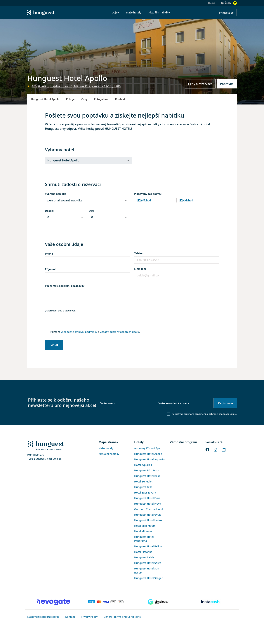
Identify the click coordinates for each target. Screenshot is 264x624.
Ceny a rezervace (200, 84)
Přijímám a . (94, 332)
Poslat (53, 345)
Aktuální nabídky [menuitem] (159, 12)
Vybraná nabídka (55, 194)
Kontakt (120, 99)
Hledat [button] (211, 3)
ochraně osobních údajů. (223, 414)
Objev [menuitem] (115, 12)
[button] (176, 200)
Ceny (84, 99)
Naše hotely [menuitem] (133, 12)
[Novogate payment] (53, 602)
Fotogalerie (101, 99)
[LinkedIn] (223, 449)
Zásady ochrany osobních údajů (119, 332)
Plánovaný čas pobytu (147, 194)
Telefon (138, 253)
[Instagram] (215, 449)
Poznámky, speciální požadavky (64, 285)
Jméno (49, 253)
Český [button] (228, 2)
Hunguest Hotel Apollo (45, 99)
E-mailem (140, 269)
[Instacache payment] (210, 602)
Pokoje (70, 99)
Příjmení (50, 269)
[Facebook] (207, 449)
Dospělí (49, 210)
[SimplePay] (158, 602)
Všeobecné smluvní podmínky (79, 332)
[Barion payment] (106, 602)
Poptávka (227, 84)
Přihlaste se (226, 12)
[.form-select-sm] (88, 160)
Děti (91, 210)
